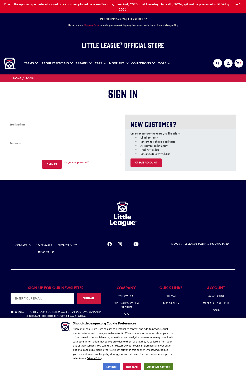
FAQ (126, 314)
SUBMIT (88, 298)
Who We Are (126, 296)
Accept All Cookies (158, 366)
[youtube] (135, 245)
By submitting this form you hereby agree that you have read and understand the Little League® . (56, 314)
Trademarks (44, 245)
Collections (143, 63)
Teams (31, 63)
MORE (164, 63)
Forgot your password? (76, 162)
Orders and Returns (216, 303)
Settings (111, 366)
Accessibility (171, 303)
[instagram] (120, 245)
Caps (100, 63)
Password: (15, 143)
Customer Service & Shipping (126, 305)
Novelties (119, 63)
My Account (216, 296)
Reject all (132, 366)
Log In (216, 310)
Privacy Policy (67, 245)
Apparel (84, 63)
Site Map (171, 296)
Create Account (146, 162)
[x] (127, 244)
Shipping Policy (91, 25)
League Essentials (57, 63)
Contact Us (23, 245)
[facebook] (110, 245)
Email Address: (18, 124)
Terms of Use (46, 252)
